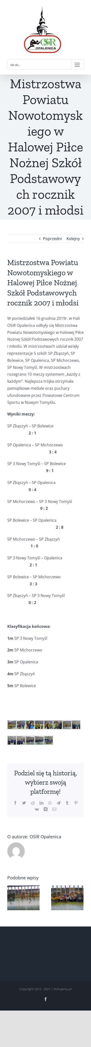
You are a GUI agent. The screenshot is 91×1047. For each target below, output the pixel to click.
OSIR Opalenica (45, 836)
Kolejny (73, 238)
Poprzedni (52, 238)
